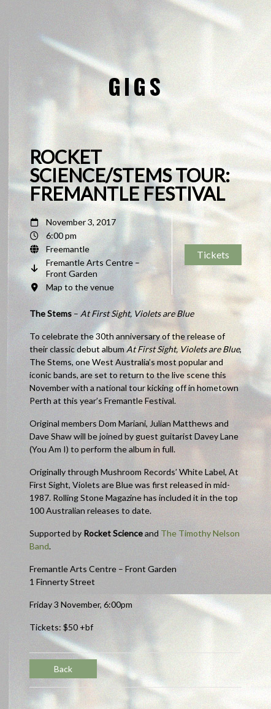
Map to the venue (80, 287)
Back (63, 669)
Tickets (213, 254)
